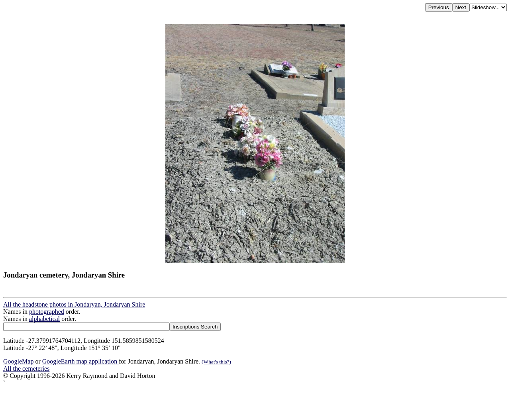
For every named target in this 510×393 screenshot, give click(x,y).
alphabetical (44, 318)
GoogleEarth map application (80, 361)
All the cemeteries (26, 368)
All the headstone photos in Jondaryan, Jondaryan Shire (74, 304)
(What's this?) (216, 362)
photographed (46, 311)
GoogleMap (18, 361)
